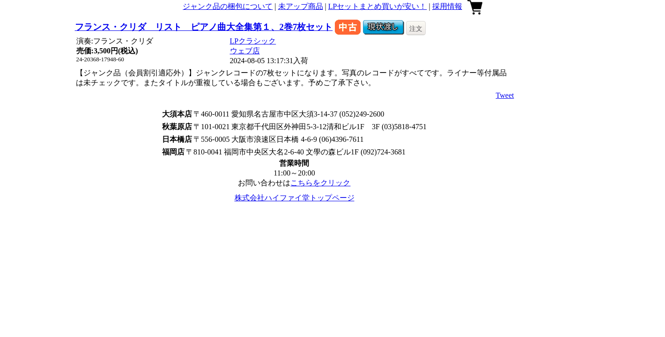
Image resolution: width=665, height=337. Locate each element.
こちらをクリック (320, 183)
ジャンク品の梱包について (228, 6)
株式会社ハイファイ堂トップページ (295, 198)
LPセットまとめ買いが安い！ (377, 6)
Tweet (505, 95)
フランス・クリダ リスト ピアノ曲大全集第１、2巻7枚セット (204, 27)
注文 (415, 28)
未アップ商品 (300, 6)
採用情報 (447, 6)
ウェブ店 (245, 51)
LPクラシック (253, 41)
